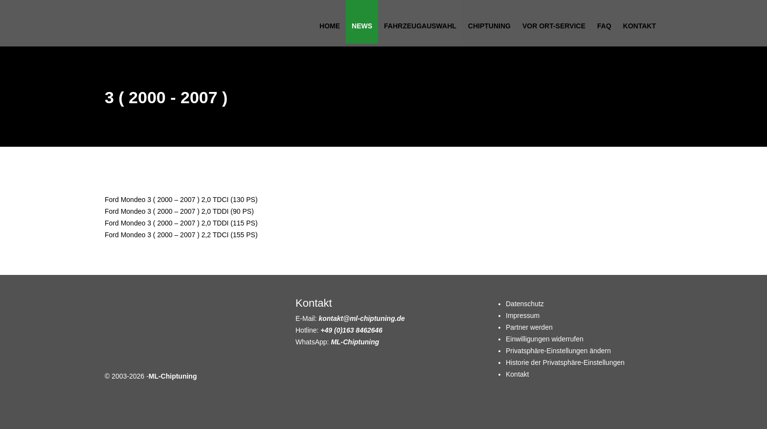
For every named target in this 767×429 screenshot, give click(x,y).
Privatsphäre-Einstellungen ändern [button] (558, 351)
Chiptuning (489, 26)
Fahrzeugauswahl (420, 26)
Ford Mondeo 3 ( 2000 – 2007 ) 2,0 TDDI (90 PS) (179, 211)
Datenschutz (525, 304)
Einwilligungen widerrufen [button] (545, 339)
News (362, 26)
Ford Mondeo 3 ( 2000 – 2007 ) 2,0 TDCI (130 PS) (181, 199)
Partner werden (529, 327)
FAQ (604, 26)
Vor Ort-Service (554, 26)
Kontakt (639, 26)
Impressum (523, 315)
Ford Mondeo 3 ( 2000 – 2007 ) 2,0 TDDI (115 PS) (181, 223)
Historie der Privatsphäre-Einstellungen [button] (565, 362)
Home (329, 26)
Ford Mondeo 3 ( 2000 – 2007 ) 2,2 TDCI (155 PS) (181, 235)
